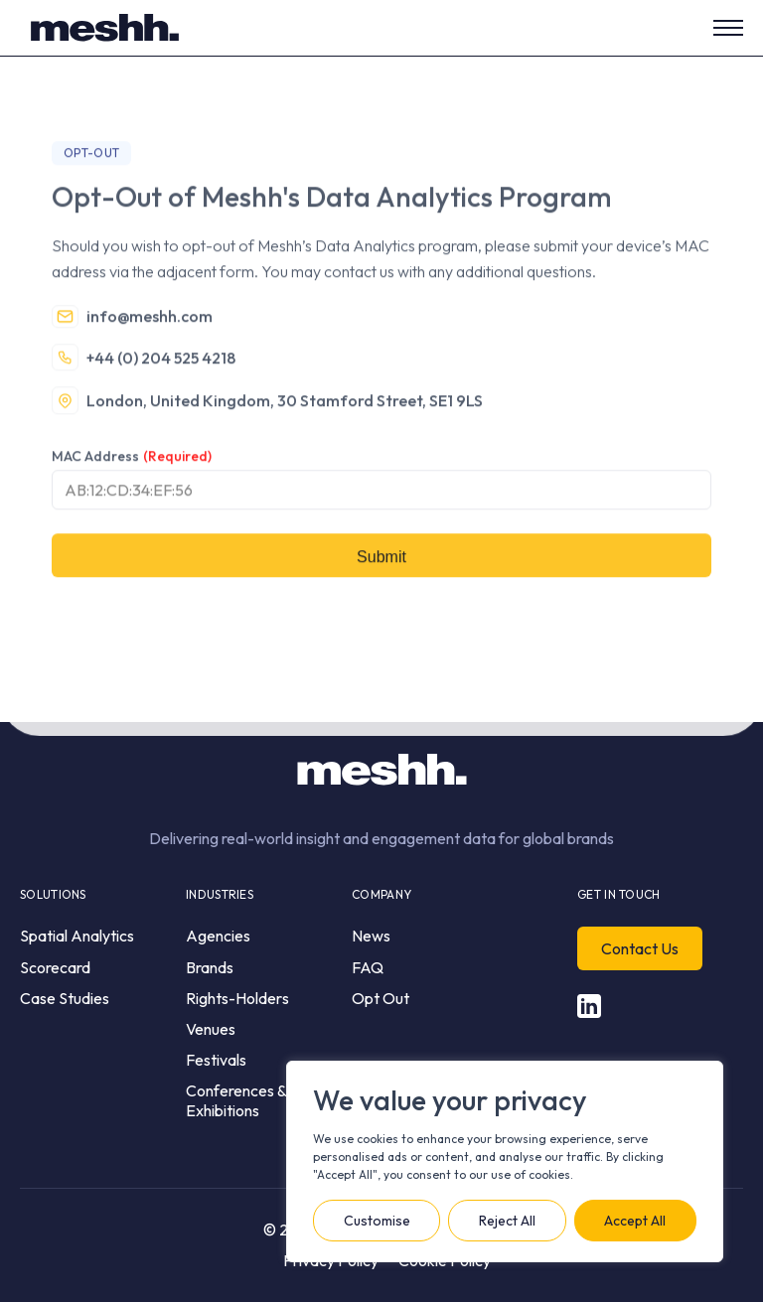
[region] (504, 1161)
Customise (377, 1221)
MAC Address (132, 485)
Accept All (635, 1221)
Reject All (507, 1221)
